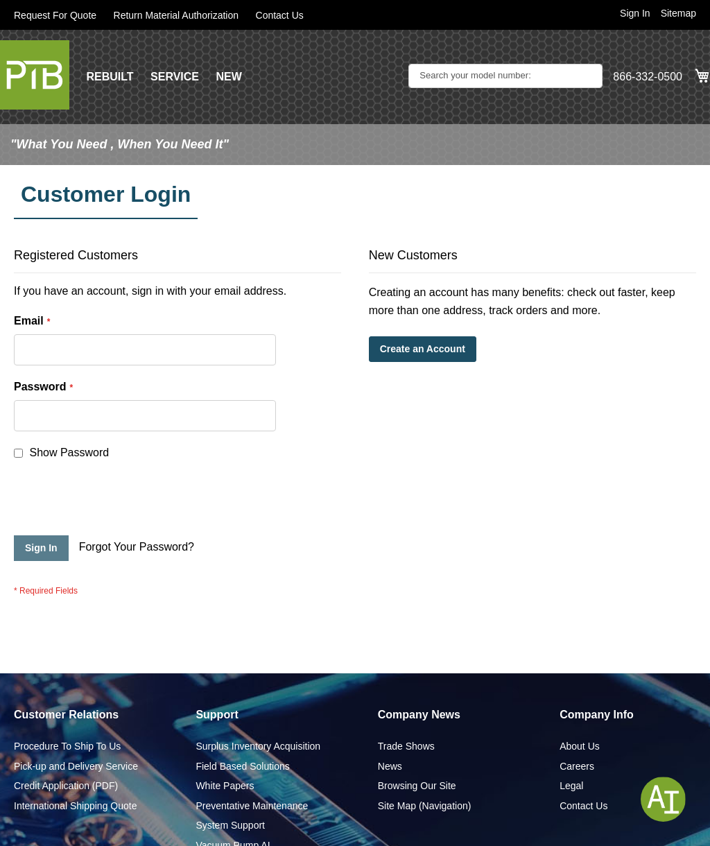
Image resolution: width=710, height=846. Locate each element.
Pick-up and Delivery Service (76, 705)
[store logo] (34, 75)
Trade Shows (406, 685)
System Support (230, 764)
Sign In (635, 13)
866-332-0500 (647, 77)
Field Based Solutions (242, 705)
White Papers (225, 724)
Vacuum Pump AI (233, 784)
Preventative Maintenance (252, 744)
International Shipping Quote (75, 744)
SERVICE (174, 77)
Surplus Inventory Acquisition (258, 685)
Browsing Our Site (417, 724)
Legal (571, 724)
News (390, 705)
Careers (577, 705)
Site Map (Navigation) (424, 744)
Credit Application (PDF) (66, 724)
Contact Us (280, 15)
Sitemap (678, 13)
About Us (580, 685)
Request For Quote (55, 15)
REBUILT (109, 77)
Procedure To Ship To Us (67, 685)
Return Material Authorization (176, 15)
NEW (228, 77)
